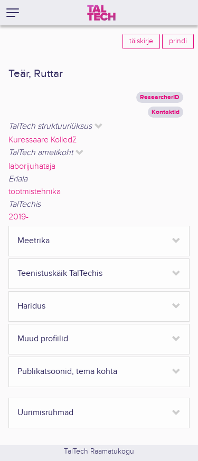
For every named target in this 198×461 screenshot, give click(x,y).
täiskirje (141, 41)
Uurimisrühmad (45, 413)
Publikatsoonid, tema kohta (67, 372)
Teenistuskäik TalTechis (59, 273)
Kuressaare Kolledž (42, 140)
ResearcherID (160, 97)
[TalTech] (101, 12)
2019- (18, 217)
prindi (178, 41)
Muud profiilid (42, 339)
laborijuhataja (31, 166)
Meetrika (33, 241)
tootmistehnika (34, 192)
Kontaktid (166, 112)
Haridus (31, 306)
